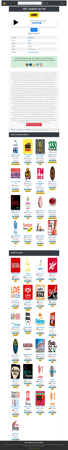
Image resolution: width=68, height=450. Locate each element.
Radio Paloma (40, 327)
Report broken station (34, 124)
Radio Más (52, 236)
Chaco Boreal (52, 154)
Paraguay (31, 37)
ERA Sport (15, 433)
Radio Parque (40, 236)
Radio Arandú (15, 154)
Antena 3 (52, 406)
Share (34, 30)
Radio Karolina (28, 354)
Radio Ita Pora (52, 181)
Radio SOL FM (40, 210)
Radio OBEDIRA (15, 236)
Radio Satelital (15, 210)
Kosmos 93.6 (40, 406)
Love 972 (15, 300)
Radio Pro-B (27, 379)
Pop (29, 40)
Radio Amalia (52, 354)
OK (30, 448)
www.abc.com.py (33, 52)
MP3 (29, 43)
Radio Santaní (28, 236)
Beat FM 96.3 (52, 300)
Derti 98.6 (15, 379)
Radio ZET (52, 273)
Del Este (27, 181)
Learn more (36, 448)
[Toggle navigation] (62, 3)
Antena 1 (40, 379)
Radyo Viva (40, 300)
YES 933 (15, 354)
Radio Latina (52, 210)
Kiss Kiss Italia (28, 327)
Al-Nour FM (40, 273)
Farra (27, 210)
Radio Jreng (15, 327)
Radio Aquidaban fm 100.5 (40, 183)
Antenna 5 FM (40, 354)
